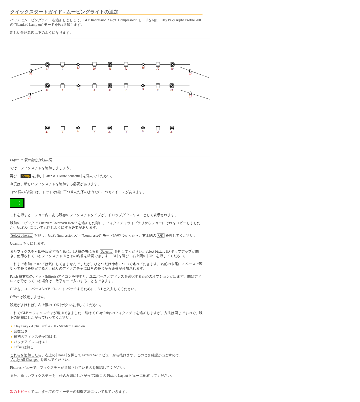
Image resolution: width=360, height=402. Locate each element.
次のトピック (20, 392)
